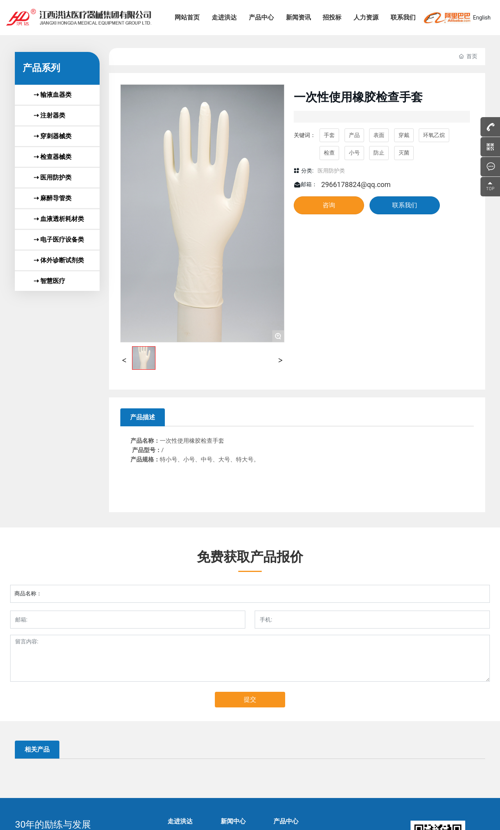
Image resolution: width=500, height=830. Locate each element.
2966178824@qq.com (356, 184)
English (482, 17)
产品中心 (285, 821)
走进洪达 (180, 821)
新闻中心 (233, 821)
